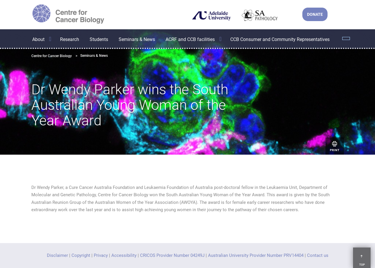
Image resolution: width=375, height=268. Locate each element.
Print (335, 146)
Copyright (80, 255)
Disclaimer (57, 255)
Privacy (101, 255)
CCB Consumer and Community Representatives (280, 39)
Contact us (317, 255)
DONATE (315, 14)
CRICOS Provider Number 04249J (172, 255)
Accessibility (124, 255)
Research (69, 39)
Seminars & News (137, 39)
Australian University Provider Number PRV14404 (256, 255)
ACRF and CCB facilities (190, 39)
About (38, 39)
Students (99, 39)
